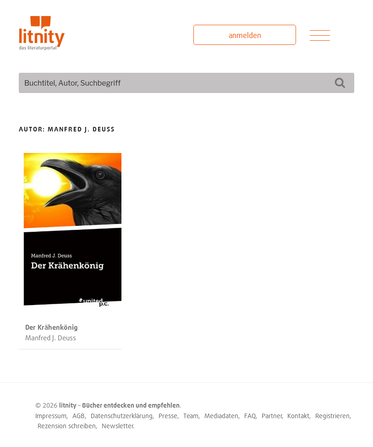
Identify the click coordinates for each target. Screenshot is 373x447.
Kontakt (298, 416)
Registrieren (332, 416)
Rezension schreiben (67, 426)
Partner (272, 416)
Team (190, 416)
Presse (168, 416)
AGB (78, 416)
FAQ (250, 416)
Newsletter (117, 426)
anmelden (245, 35)
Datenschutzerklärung (122, 416)
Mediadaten (221, 416)
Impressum (50, 416)
